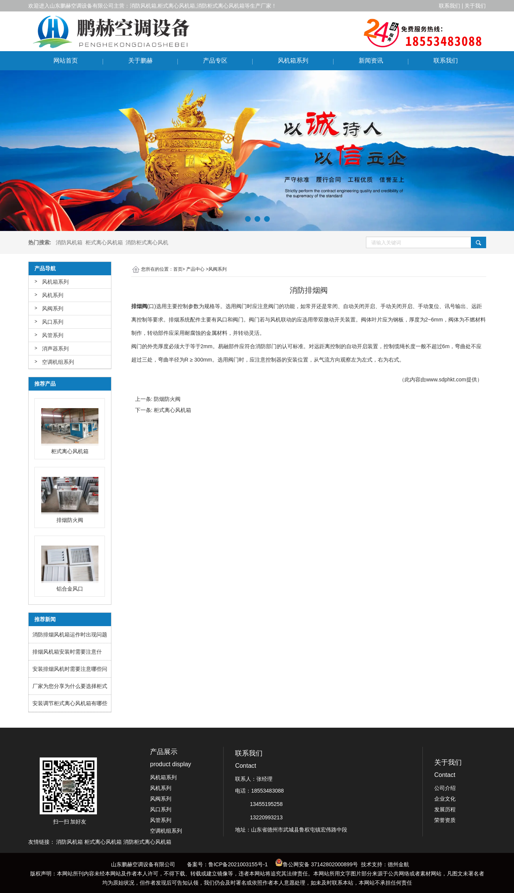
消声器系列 (55, 349)
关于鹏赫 (140, 60)
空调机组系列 (58, 362)
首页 (177, 269)
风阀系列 (52, 308)
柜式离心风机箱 (172, 410)
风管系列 (52, 335)
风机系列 (52, 295)
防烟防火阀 (167, 399)
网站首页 (65, 60)
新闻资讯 (371, 60)
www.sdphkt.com (446, 379)
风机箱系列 (293, 60)
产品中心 (195, 269)
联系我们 (445, 60)
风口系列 (52, 322)
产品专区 (215, 60)
